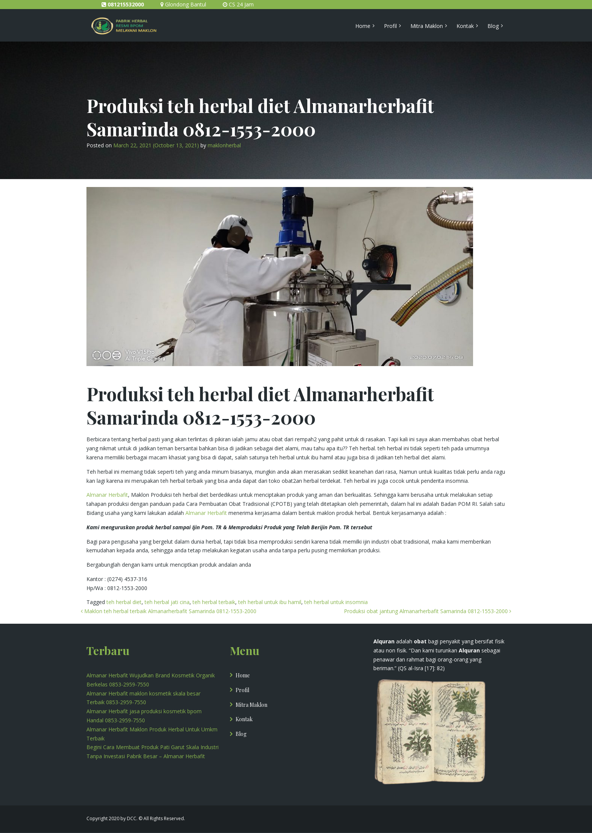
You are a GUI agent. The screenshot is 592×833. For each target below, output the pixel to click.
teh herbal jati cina (167, 602)
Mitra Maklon (426, 25)
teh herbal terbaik (214, 602)
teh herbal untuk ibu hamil (269, 602)
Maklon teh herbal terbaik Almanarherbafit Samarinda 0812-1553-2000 (168, 611)
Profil (390, 25)
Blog (493, 25)
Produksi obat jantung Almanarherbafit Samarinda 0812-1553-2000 (427, 611)
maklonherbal (224, 145)
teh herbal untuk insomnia (336, 602)
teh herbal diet (124, 602)
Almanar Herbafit (107, 494)
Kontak (465, 25)
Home (362, 25)
